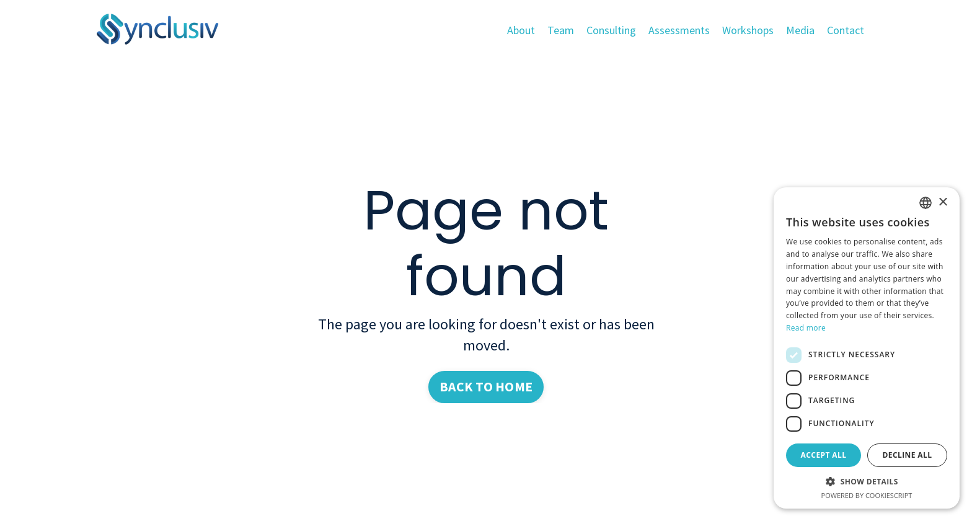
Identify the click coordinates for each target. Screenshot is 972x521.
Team (560, 30)
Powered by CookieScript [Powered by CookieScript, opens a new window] (866, 495)
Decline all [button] (907, 455)
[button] (866, 481)
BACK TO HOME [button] (486, 386)
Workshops (748, 30)
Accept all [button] (824, 455)
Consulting (611, 30)
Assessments (679, 30)
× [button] (942, 202)
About (521, 30)
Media (800, 30)
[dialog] (867, 348)
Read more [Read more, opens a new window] (806, 328)
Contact (845, 30)
